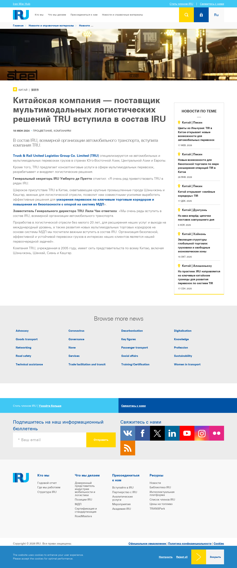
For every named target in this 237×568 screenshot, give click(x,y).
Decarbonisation (132, 330)
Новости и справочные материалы (122, 14)
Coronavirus (76, 330)
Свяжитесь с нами (212, 3)
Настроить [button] (166, 556)
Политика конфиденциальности (189, 543)
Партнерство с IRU (124, 492)
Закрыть (215, 556)
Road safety (23, 355)
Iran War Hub (21, 3)
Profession (181, 347)
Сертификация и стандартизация (86, 510)
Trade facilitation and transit (87, 364)
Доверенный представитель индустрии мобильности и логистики (85, 489)
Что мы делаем (57, 14)
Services (74, 355)
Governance (76, 339)
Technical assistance (29, 364)
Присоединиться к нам (84, 14)
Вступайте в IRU (123, 487)
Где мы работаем (48, 487)
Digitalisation (182, 330)
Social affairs (129, 355)
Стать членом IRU (181, 3)
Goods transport (27, 339)
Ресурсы (156, 475)
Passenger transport (134, 347)
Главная (18, 25)
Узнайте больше (50, 405)
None (72, 347)
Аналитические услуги (122, 498)
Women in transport (187, 364)
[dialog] (118, 557)
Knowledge (181, 339)
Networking (23, 347)
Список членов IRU (162, 499)
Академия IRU (121, 508)
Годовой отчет (47, 482)
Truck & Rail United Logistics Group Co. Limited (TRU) (56, 156)
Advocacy (22, 330)
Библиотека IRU (160, 487)
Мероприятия (121, 504)
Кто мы (39, 14)
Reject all (182, 557)
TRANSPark (157, 508)
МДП (78, 504)
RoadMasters (83, 516)
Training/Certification (135, 364)
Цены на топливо (161, 504)
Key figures (128, 339)
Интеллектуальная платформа (162, 493)
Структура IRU (47, 491)
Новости (84, 25)
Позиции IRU (83, 499)
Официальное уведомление (147, 543)
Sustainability (183, 355)
